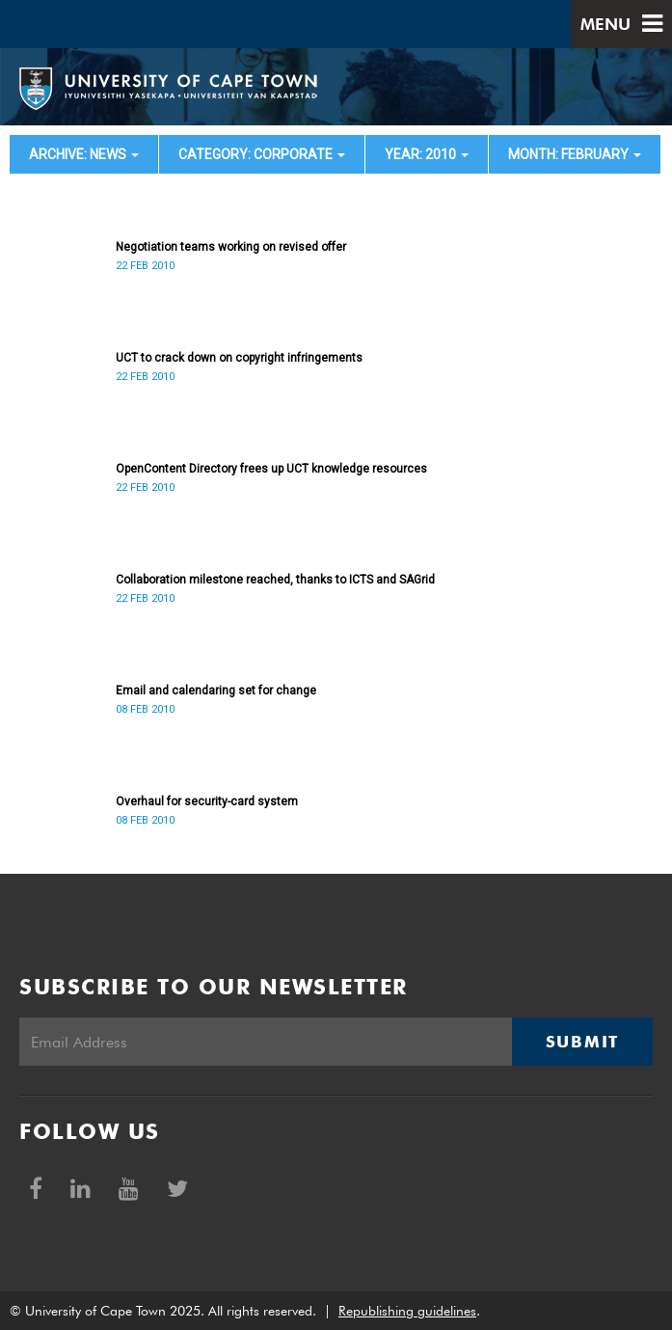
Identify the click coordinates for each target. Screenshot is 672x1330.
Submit (582, 1041)
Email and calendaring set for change (216, 690)
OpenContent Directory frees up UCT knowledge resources (271, 468)
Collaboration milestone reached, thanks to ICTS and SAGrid (275, 579)
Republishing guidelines (407, 1310)
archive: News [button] (84, 154)
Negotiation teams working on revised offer (231, 247)
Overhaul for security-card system (207, 801)
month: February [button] (574, 154)
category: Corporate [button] (261, 154)
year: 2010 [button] (427, 154)
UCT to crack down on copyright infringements (239, 358)
